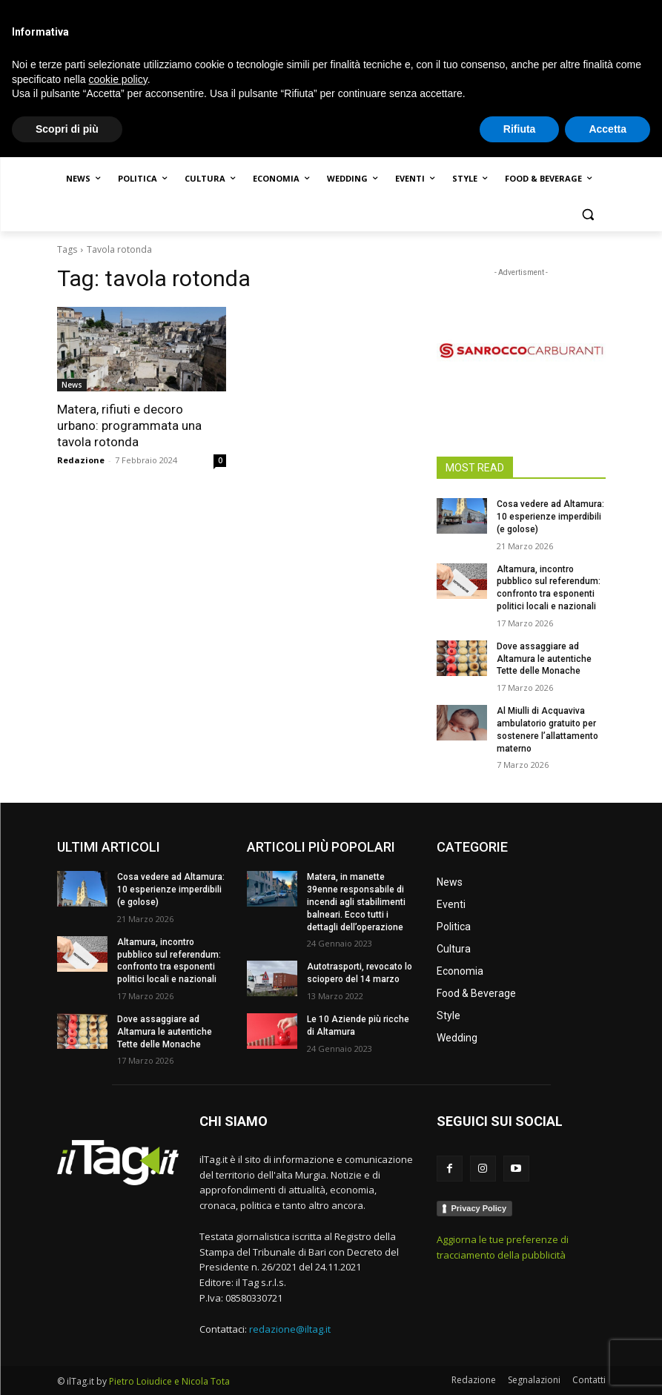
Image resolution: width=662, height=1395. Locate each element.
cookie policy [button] (118, 1316)
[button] (588, 214)
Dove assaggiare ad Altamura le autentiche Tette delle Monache (544, 659)
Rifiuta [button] (519, 1366)
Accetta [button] (607, 1366)
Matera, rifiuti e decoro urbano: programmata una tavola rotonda (129, 425)
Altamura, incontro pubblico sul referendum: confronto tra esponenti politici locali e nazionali (169, 960)
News (72, 385)
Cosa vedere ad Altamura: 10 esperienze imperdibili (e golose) (550, 516)
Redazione (81, 459)
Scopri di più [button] (67, 1366)
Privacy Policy (479, 1208)
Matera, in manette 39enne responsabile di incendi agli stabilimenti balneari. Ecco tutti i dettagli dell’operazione (356, 902)
